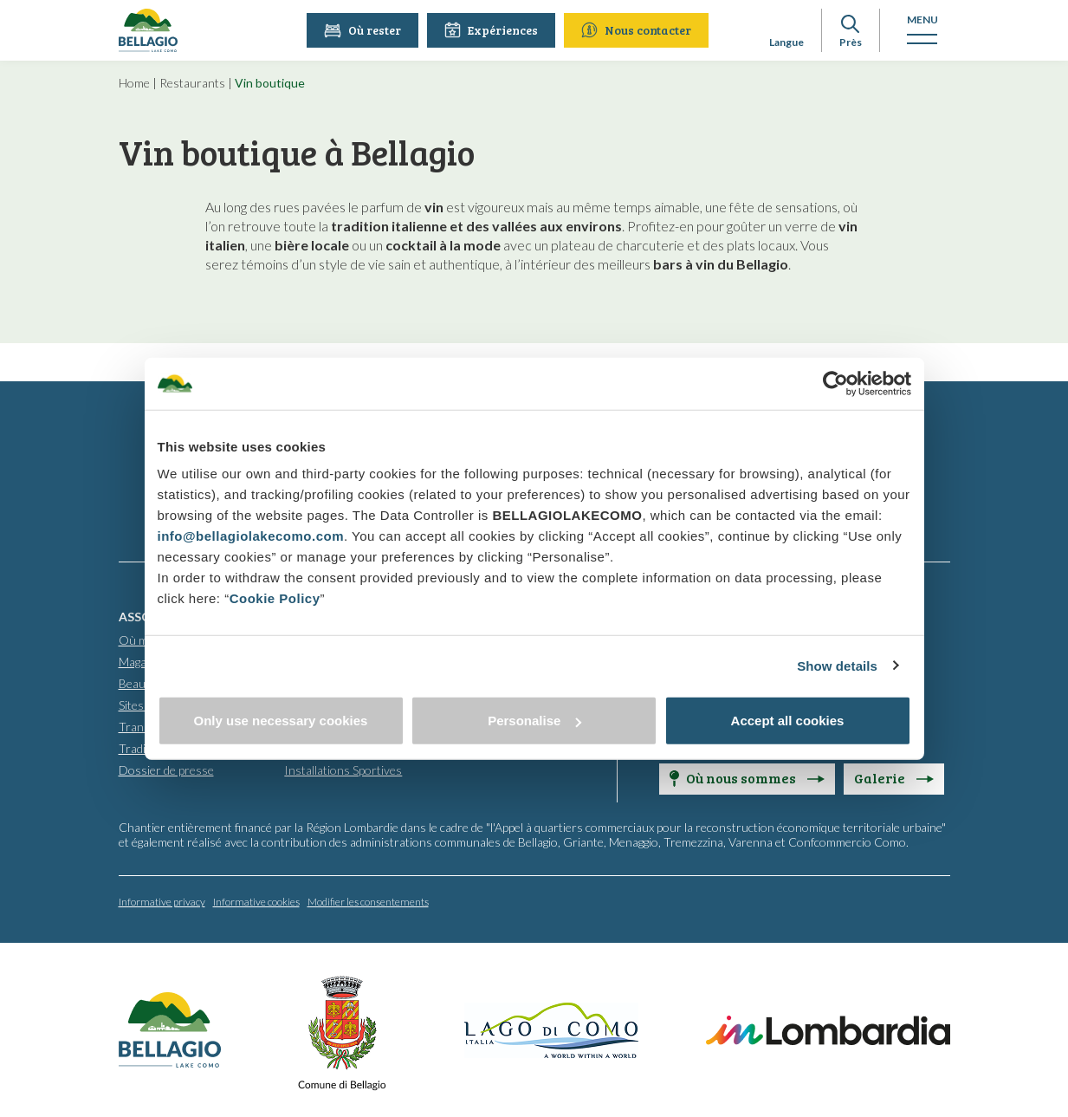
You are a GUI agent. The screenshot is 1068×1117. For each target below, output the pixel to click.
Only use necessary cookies (281, 720)
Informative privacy (162, 900)
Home (134, 82)
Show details (837, 665)
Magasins (143, 660)
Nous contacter (637, 30)
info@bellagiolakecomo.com (251, 536)
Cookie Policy (275, 598)
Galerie (894, 777)
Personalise (534, 720)
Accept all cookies (788, 720)
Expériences (492, 30)
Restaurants (192, 82)
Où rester (363, 30)
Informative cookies (256, 900)
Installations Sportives (343, 769)
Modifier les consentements (368, 900)
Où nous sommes (747, 777)
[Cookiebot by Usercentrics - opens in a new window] (835, 383)
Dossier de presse (166, 769)
